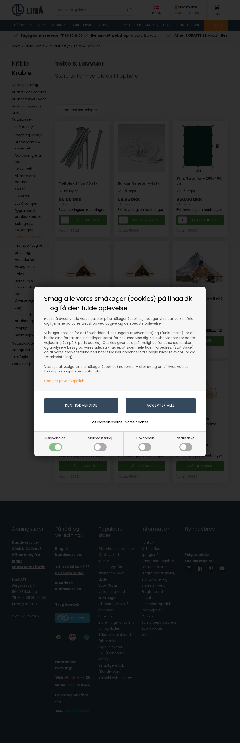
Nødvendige (55, 443)
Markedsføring (100, 443)
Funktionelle (145, 443)
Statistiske (186, 443)
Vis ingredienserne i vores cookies (120, 422)
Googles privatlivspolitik (64, 380)
